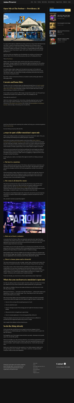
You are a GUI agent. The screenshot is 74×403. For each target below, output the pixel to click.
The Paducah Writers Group (18, 149)
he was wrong (10, 129)
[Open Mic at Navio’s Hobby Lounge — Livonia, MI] (53, 41)
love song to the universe (16, 107)
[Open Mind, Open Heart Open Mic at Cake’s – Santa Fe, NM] (53, 18)
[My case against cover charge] (53, 26)
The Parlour (10, 62)
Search (67, 10)
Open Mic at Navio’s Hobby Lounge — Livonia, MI (63, 40)
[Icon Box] (61, 378)
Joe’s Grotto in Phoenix (22, 195)
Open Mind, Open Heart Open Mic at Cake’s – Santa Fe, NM (63, 17)
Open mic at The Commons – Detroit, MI (63, 32)
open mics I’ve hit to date (10, 92)
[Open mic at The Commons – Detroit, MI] (53, 34)
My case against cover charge (62, 24)
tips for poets (40, 89)
